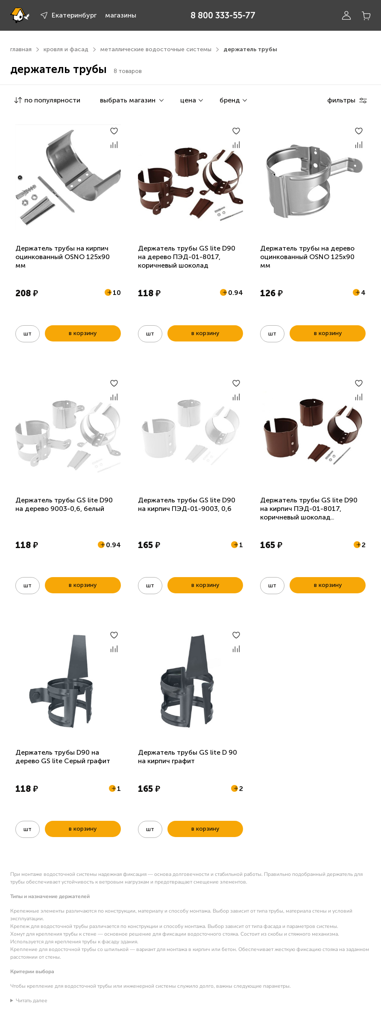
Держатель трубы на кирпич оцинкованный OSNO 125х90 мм (62, 256)
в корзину (83, 333)
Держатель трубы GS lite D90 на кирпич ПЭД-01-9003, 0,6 (186, 504)
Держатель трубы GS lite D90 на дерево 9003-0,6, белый (64, 504)
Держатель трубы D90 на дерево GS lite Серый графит (62, 756)
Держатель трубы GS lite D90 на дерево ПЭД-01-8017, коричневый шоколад (186, 256)
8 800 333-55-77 (222, 15)
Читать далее (31, 1000)
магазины (120, 15)
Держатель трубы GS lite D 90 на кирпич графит (187, 756)
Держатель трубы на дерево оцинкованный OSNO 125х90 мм (307, 256)
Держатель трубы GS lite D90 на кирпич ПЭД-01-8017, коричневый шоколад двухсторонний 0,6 (309, 513)
